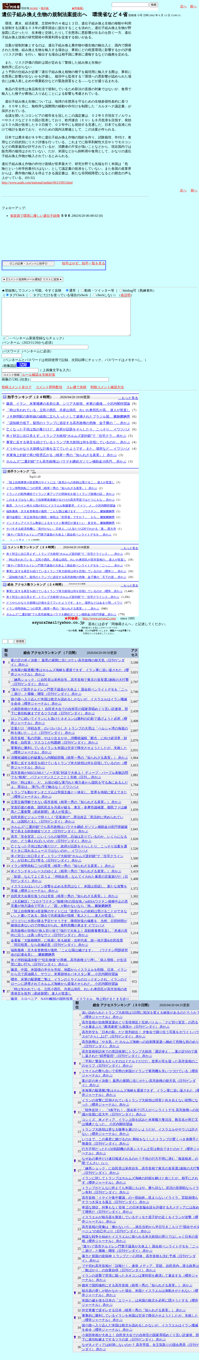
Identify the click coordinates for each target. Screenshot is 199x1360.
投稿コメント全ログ (17, 394)
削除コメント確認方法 (107, 394)
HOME (34, 8)
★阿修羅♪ (78, 8)
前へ (193, 6)
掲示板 (45, 8)
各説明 (126, 295)
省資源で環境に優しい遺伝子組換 (35, 215)
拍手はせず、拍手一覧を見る (83, 263)
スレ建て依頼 (76, 394)
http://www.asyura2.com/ (99, 626)
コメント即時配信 (49, 394)
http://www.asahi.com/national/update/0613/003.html (37, 182)
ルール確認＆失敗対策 (38, 382)
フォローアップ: (14, 208)
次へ (183, 6)
